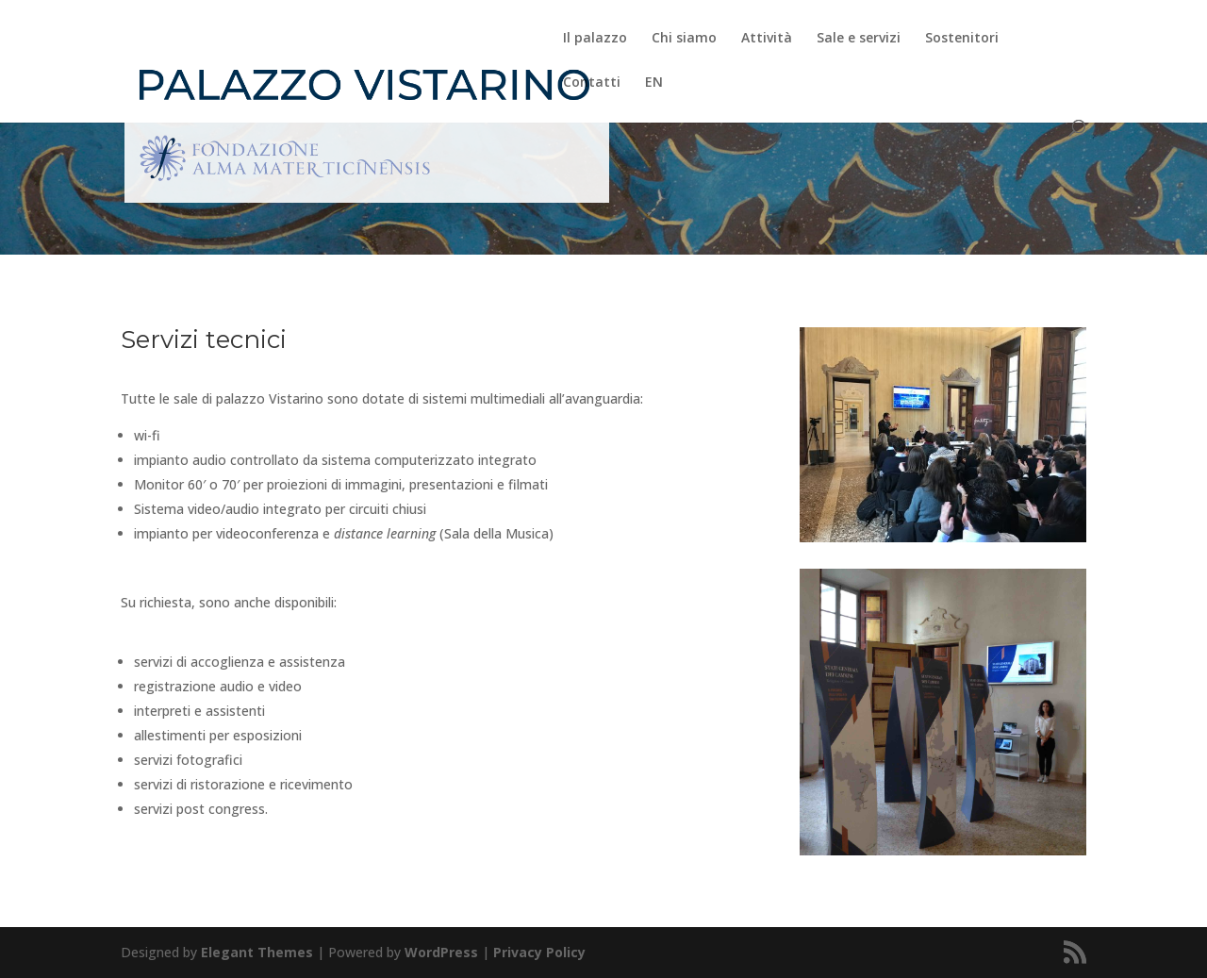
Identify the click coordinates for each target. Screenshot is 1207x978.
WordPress (441, 952)
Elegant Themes (257, 952)
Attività (766, 38)
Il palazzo (595, 38)
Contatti (591, 83)
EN (654, 83)
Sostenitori (962, 38)
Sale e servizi (859, 38)
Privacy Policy (539, 952)
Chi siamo (684, 38)
